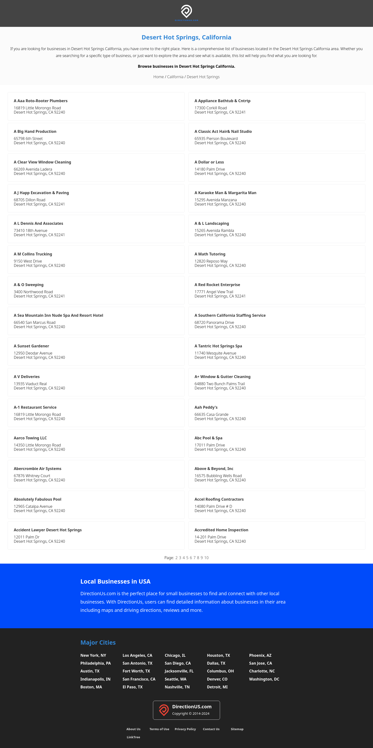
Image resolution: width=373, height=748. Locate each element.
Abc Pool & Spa (208, 438)
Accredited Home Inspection (221, 529)
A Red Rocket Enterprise (217, 284)
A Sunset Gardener (31, 346)
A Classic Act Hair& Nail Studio (223, 131)
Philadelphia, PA (95, 663)
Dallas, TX (216, 663)
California (175, 76)
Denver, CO (217, 679)
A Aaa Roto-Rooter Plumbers (41, 100)
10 (206, 557)
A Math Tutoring (210, 254)
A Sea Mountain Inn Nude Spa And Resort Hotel (58, 315)
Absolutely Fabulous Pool (37, 499)
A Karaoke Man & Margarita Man (225, 192)
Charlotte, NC (262, 671)
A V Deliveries (27, 376)
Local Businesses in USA (115, 581)
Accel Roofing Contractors (219, 499)
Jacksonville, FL (179, 671)
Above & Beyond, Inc (214, 468)
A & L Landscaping (212, 223)
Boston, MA (91, 687)
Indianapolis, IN (95, 679)
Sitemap (237, 729)
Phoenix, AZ (260, 655)
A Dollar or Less (209, 162)
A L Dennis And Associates (38, 223)
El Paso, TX (132, 687)
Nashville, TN (177, 687)
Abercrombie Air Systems (37, 468)
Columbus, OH (220, 671)
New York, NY (93, 655)
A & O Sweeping (29, 284)
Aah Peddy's (206, 407)
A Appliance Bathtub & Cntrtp (222, 100)
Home (158, 76)
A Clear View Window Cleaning (42, 162)
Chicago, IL (175, 655)
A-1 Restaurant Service (35, 407)
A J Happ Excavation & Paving (41, 192)
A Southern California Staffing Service (230, 315)
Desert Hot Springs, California (186, 37)
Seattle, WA (175, 679)
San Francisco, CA (139, 679)
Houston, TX (218, 655)
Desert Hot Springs (203, 76)
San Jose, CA (260, 663)
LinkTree (133, 737)
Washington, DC (264, 679)
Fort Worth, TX (136, 671)
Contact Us (211, 729)
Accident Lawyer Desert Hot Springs (48, 529)
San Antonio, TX (137, 663)
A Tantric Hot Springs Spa (218, 346)
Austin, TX (89, 671)
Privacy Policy (185, 729)
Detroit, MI (217, 687)
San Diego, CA (178, 663)
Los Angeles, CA (137, 655)
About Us (134, 729)
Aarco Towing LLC (30, 438)
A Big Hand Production (35, 131)
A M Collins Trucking (33, 254)
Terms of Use (159, 729)
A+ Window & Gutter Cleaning (222, 376)
